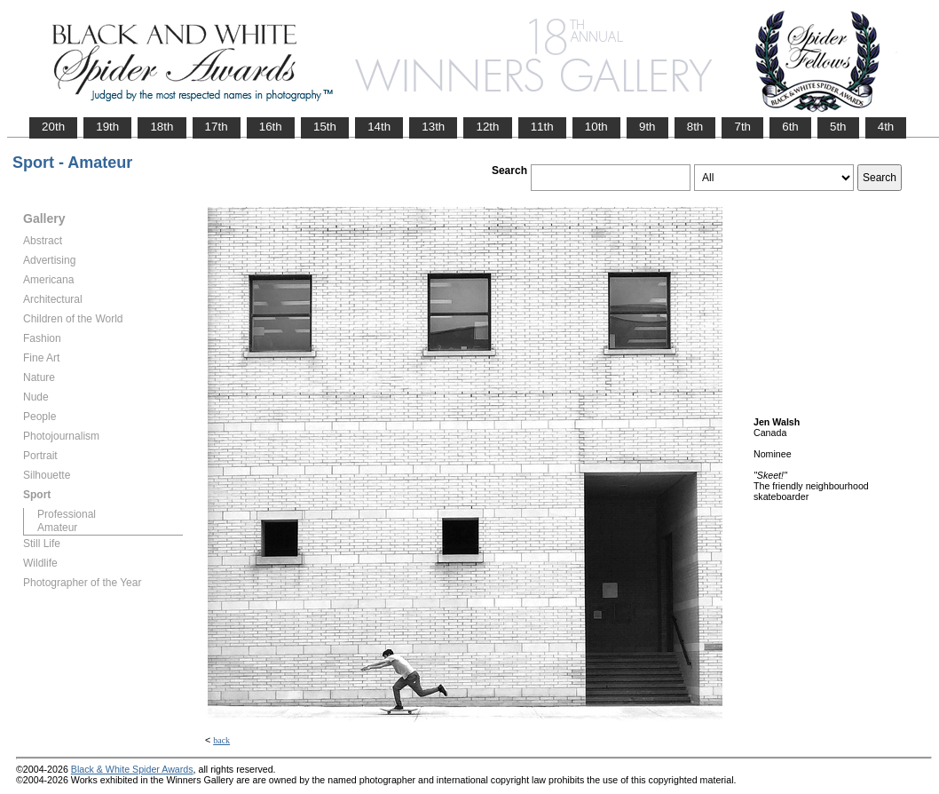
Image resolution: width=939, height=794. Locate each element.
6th (790, 126)
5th (838, 126)
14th (379, 126)
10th (596, 126)
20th (53, 126)
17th (216, 126)
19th (107, 126)
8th (695, 126)
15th (325, 126)
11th (542, 126)
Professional (66, 514)
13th (433, 126)
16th (270, 126)
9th (647, 126)
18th (161, 126)
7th (742, 126)
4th (886, 126)
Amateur (57, 527)
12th (487, 126)
